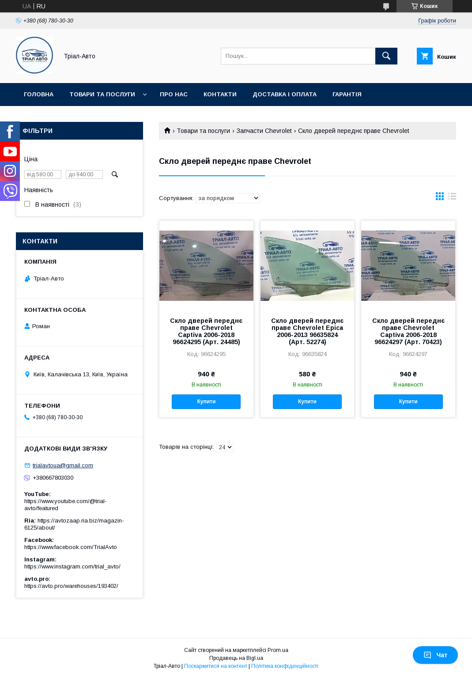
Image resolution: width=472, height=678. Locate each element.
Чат (435, 655)
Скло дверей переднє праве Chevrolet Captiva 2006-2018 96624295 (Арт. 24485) (206, 331)
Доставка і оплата (285, 94)
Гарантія (347, 94)
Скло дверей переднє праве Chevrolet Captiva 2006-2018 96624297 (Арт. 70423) (408, 331)
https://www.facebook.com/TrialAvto (70, 547)
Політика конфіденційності (284, 666)
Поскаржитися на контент (215, 666)
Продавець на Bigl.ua (236, 658)
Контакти (220, 94)
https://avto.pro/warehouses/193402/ (71, 586)
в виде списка (452, 198)
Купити (206, 401)
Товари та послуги (102, 94)
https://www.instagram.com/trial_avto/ (72, 566)
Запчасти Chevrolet (264, 130)
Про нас (174, 94)
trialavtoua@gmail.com (63, 465)
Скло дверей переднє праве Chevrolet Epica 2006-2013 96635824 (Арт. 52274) (307, 331)
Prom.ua (278, 650)
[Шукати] (386, 56)
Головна (38, 94)
